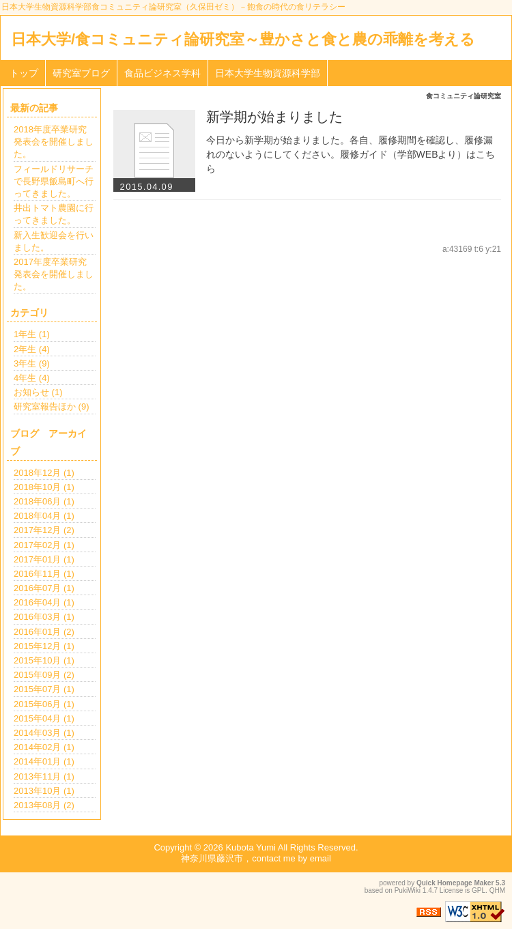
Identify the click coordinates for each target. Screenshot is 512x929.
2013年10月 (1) (44, 791)
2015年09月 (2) (44, 675)
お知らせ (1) (38, 392)
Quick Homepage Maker (455, 883)
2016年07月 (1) (44, 588)
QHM (497, 890)
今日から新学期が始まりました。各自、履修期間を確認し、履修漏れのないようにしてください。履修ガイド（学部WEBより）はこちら (351, 154)
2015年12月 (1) (44, 646)
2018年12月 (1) (44, 473)
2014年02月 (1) (44, 747)
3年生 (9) (32, 363)
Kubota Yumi (250, 847)
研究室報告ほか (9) (51, 406)
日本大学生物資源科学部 (267, 73)
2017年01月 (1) (44, 559)
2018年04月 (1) (44, 516)
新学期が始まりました (274, 116)
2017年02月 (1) (44, 545)
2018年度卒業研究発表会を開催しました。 (54, 141)
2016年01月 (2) (44, 632)
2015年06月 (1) (44, 704)
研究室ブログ (81, 73)
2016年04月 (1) (44, 602)
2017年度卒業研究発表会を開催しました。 (54, 274)
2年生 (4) (32, 349)
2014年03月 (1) (44, 733)
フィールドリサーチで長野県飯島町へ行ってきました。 (54, 181)
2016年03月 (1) (44, 617)
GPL (478, 890)
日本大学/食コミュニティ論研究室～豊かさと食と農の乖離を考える (243, 39)
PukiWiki (408, 890)
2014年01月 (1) (44, 761)
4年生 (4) (32, 378)
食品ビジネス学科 (162, 73)
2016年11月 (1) (44, 574)
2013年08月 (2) (44, 805)
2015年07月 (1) (44, 689)
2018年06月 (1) (44, 501)
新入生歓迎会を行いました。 (54, 241)
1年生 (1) (32, 334)
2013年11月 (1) (44, 776)
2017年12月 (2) (44, 530)
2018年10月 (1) (44, 487)
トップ (24, 73)
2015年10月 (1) (44, 660)
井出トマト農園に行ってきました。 (54, 214)
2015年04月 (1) (44, 718)
